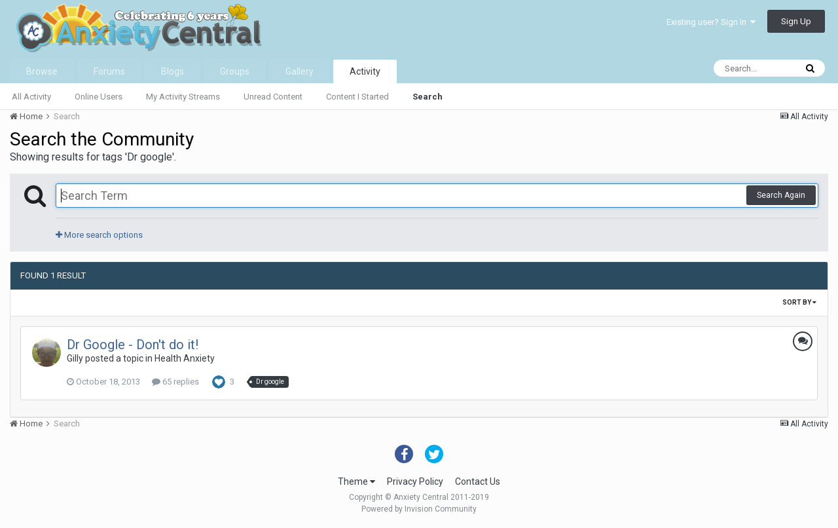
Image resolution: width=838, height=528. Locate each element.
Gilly (75, 358)
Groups (234, 71)
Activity (365, 71)
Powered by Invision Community (419, 509)
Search (427, 97)
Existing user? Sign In (711, 22)
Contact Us (477, 481)
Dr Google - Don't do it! (132, 344)
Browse (42, 71)
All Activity (31, 97)
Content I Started (357, 97)
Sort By (799, 302)
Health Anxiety (185, 358)
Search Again (781, 195)
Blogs (172, 71)
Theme (356, 481)
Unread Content (273, 97)
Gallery (299, 71)
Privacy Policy (415, 481)
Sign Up (796, 21)
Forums (109, 71)
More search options (99, 235)
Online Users (98, 97)
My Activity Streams (183, 97)
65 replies (175, 382)
